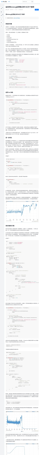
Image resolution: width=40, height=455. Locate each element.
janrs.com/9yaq (17, 18)
